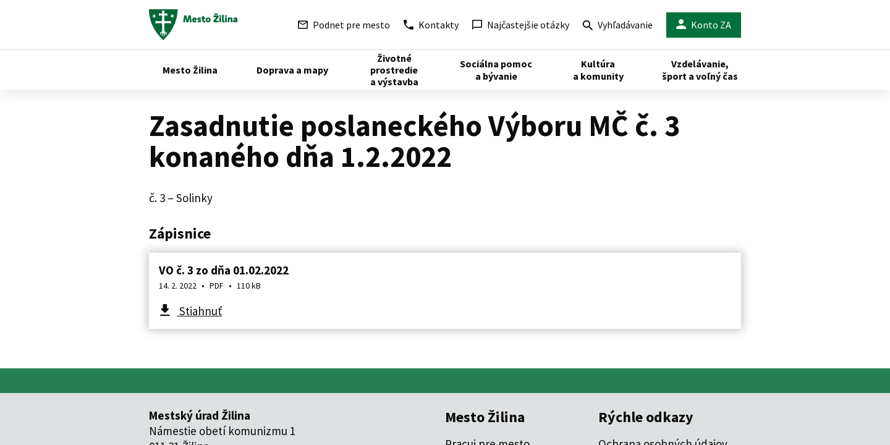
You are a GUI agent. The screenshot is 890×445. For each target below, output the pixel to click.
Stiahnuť (199, 310)
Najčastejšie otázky (520, 25)
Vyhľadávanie (618, 26)
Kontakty (431, 25)
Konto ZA (703, 25)
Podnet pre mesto (344, 25)
